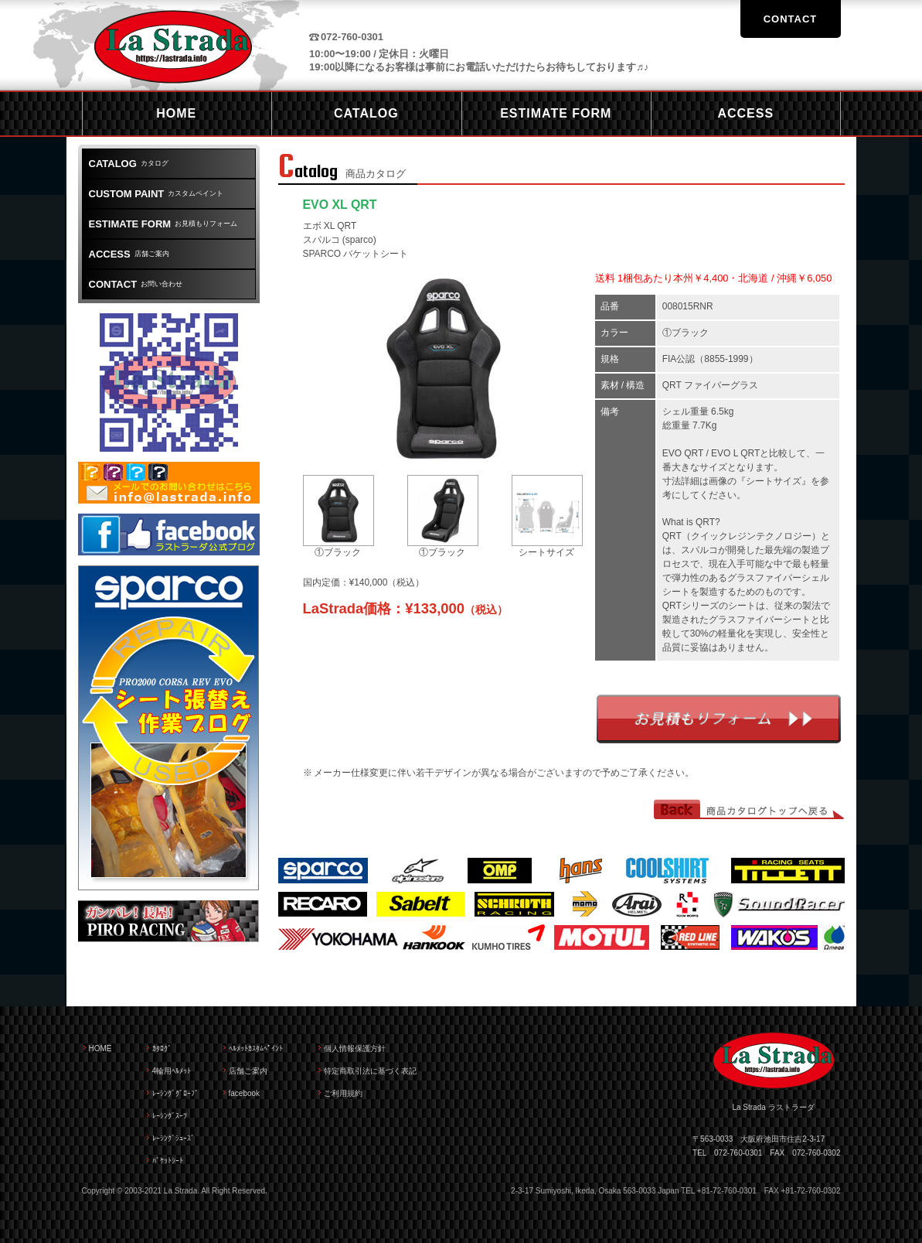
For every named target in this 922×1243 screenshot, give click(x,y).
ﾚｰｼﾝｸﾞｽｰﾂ (169, 1116)
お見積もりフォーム (719, 719)
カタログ (128, 163)
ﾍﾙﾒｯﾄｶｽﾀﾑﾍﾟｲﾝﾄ (256, 1048)
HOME (100, 1048)
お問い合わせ (136, 284)
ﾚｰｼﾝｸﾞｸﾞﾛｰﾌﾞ (175, 1093)
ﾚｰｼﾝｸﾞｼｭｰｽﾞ (173, 1138)
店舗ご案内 (129, 254)
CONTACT (791, 19)
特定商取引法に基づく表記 (370, 1071)
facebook (244, 1093)
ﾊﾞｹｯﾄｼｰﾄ (167, 1160)
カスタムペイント (156, 193)
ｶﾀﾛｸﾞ (162, 1048)
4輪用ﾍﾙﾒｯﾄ (172, 1071)
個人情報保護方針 (355, 1048)
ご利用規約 (343, 1093)
